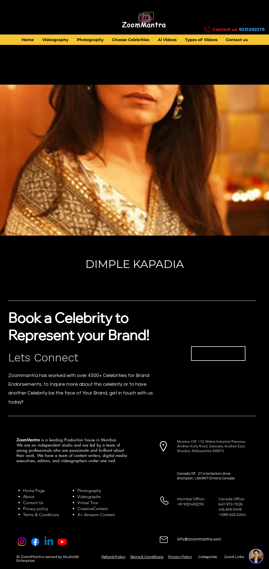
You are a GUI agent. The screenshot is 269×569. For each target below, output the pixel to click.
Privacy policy (35, 508)
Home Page (34, 490)
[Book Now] (218, 353)
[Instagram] (21, 541)
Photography (89, 490)
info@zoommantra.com (199, 539)
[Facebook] (35, 541)
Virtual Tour (87, 502)
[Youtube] (62, 541)
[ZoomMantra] (144, 25)
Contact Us (33, 502)
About (30, 496)
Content (100, 508)
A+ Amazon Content (96, 514)
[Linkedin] (48, 541)
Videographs (88, 496)
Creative (85, 508)
